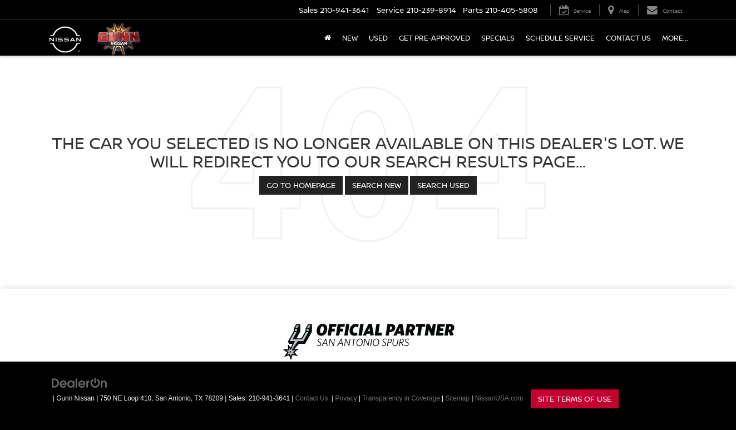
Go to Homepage (300, 185)
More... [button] (675, 38)
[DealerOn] (79, 382)
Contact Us (628, 38)
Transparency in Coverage (401, 398)
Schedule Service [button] (560, 38)
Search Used (443, 185)
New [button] (350, 38)
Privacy (346, 398)
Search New (376, 185)
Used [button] (378, 38)
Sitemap (457, 398)
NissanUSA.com (499, 398)
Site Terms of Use (574, 398)
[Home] (328, 38)
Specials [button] (498, 38)
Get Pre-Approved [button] (434, 38)
